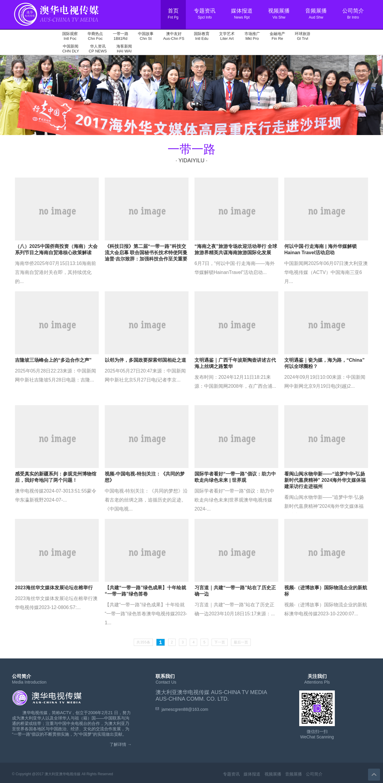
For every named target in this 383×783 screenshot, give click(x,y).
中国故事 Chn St (145, 36)
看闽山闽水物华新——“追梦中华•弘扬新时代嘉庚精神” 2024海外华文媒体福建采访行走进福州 (325, 480)
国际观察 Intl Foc (70, 36)
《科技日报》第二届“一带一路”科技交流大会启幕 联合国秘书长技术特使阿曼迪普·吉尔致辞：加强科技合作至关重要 (146, 252)
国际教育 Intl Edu (201, 36)
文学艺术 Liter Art (227, 36)
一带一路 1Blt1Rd (120, 36)
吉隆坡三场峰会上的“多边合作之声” (53, 360)
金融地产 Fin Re (277, 36)
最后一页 (241, 642)
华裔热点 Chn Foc (95, 36)
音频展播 (293, 774)
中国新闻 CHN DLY (70, 48)
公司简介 (314, 774)
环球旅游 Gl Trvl (302, 36)
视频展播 (273, 774)
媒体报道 (252, 774)
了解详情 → (121, 744)
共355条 (143, 642)
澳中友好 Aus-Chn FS (173, 36)
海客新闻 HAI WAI (124, 48)
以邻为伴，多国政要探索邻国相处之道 (145, 360)
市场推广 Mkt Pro (252, 36)
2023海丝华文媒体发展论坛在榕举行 (54, 587)
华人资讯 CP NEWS (98, 48)
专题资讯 (231, 774)
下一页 (219, 642)
